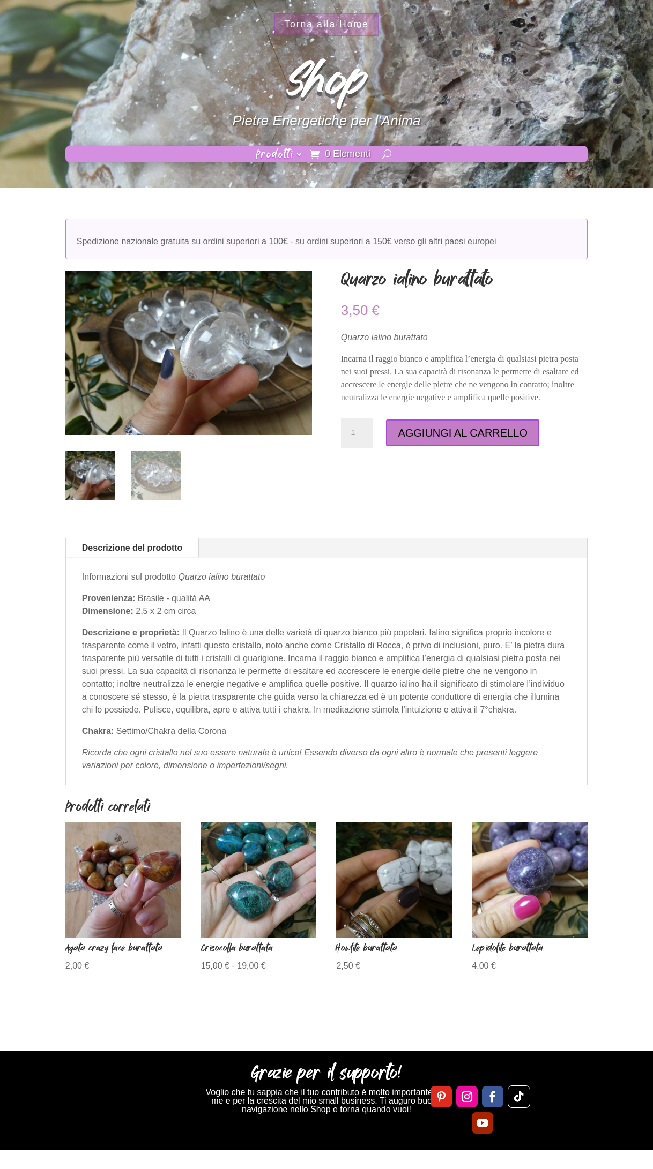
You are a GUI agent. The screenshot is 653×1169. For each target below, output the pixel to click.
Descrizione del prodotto (132, 547)
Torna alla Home (326, 26)
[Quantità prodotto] (357, 433)
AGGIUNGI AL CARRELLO (463, 433)
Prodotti (274, 156)
